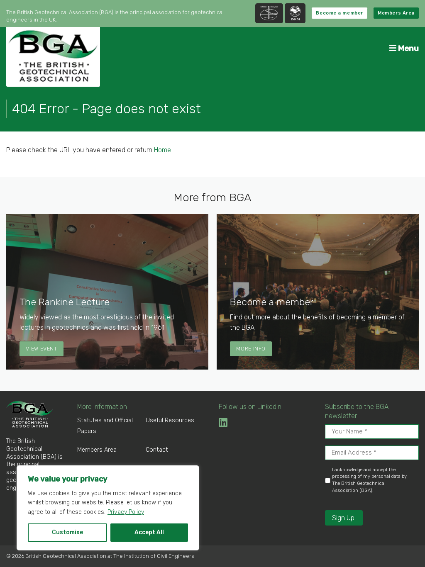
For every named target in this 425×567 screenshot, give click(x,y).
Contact (157, 449)
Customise (67, 532)
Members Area (396, 13)
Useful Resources (170, 420)
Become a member (339, 13)
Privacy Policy (125, 512)
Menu (404, 48)
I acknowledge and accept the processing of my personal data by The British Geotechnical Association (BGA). (369, 480)
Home (162, 150)
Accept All (149, 532)
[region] (108, 507)
